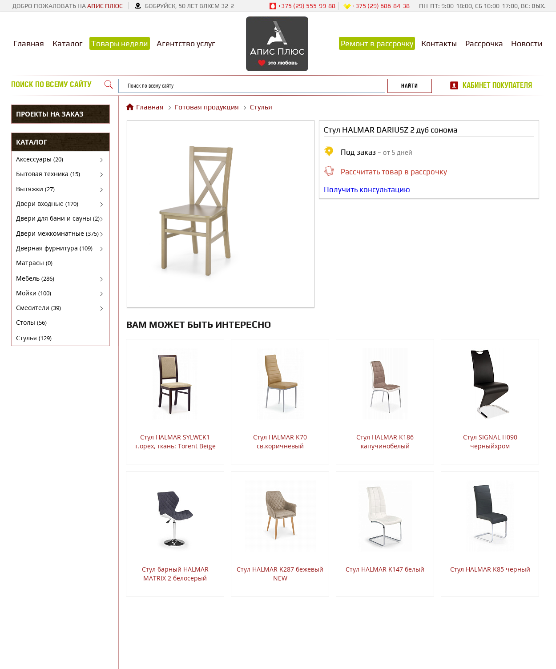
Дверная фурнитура (54, 248)
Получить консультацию (367, 189)
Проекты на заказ (50, 113)
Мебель (35, 278)
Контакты (439, 43)
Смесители (38, 307)
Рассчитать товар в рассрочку (394, 171)
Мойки (33, 293)
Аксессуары (39, 159)
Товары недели (119, 43)
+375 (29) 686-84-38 (376, 6)
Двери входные (47, 203)
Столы (31, 322)
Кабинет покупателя (497, 85)
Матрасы (34, 262)
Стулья (34, 338)
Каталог (67, 43)
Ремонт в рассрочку (377, 43)
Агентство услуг (186, 43)
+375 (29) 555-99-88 (302, 6)
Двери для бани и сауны (58, 218)
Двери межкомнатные (57, 233)
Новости (527, 43)
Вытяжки (35, 189)
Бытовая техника (48, 173)
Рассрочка (484, 43)
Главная (28, 43)
